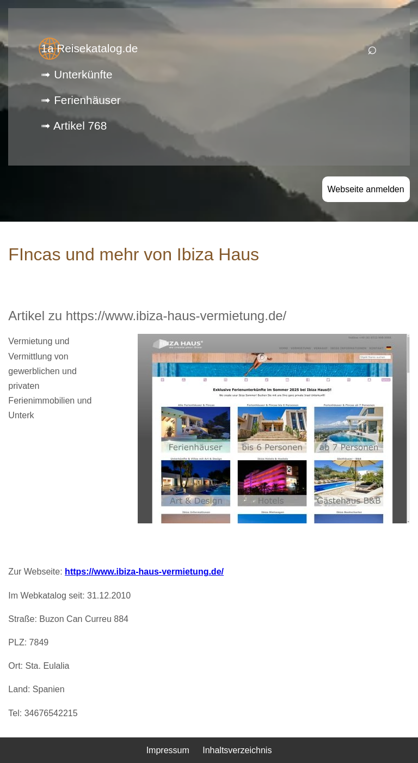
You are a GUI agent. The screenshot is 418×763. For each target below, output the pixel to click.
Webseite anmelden (366, 189)
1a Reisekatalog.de (89, 48)
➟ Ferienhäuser (80, 100)
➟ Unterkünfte (76, 74)
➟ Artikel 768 (74, 125)
